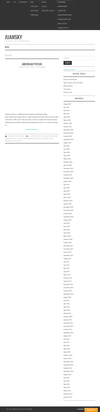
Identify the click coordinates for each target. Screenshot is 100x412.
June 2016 (67, 304)
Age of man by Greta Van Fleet (73, 83)
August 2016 (67, 297)
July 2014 (66, 378)
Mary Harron (25, 139)
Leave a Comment (41, 67)
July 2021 (66, 107)
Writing (44, 2)
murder (32, 139)
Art (15, 2)
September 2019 (68, 178)
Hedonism (7, 139)
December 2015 (68, 323)
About (8, 2)
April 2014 (67, 387)
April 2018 (67, 233)
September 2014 (68, 371)
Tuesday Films (62, 11)
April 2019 (67, 194)
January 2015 (68, 358)
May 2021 (67, 114)
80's (29, 136)
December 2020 (68, 130)
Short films (34, 6)
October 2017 (68, 252)
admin (32, 67)
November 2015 (68, 326)
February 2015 (68, 355)
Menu (7, 47)
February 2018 (68, 239)
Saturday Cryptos (63, 28)
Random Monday (62, 6)
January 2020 (68, 165)
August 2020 (67, 143)
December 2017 (68, 246)
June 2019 (67, 188)
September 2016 (68, 294)
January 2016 (68, 320)
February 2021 (68, 123)
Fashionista (82, 409)
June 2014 (67, 381)
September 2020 (68, 139)
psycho (51, 139)
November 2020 (68, 133)
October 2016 (68, 291)
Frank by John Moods (70, 79)
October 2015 (68, 329)
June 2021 (67, 110)
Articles (44, 6)
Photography (23, 2)
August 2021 (67, 104)
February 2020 (68, 162)
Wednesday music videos (65, 15)
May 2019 (67, 191)
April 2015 (67, 349)
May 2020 (67, 152)
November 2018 (68, 210)
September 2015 (68, 333)
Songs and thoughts (48, 11)
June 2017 (67, 265)
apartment (34, 136)
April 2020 (67, 155)
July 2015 (66, 339)
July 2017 (66, 262)
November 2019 (68, 172)
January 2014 (68, 397)
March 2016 (67, 313)
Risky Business (68, 86)
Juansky (13, 37)
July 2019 (66, 184)
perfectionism (45, 139)
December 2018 (68, 207)
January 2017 (68, 281)
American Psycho (32, 64)
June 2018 (67, 226)
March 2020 (67, 159)
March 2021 (67, 120)
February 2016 (68, 316)
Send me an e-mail (69, 69)
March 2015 (67, 352)
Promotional (34, 15)
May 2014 (67, 384)
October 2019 (68, 175)
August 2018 (67, 220)
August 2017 (67, 258)
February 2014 (68, 394)
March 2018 (67, 236)
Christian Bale (54, 136)
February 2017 (68, 278)
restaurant (8, 141)
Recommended (62, 2)
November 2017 (68, 249)
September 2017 (68, 255)
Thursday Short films (64, 19)
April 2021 (67, 117)
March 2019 (67, 197)
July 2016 (66, 300)
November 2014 (68, 365)
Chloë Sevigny (45, 136)
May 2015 (67, 345)
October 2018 (68, 213)
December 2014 (68, 362)
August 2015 (67, 336)
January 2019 (68, 204)
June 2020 (67, 149)
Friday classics (62, 24)
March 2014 (67, 390)
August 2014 (67, 374)
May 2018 (67, 229)
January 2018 (68, 242)
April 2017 (67, 271)
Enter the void (68, 92)
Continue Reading (32, 129)
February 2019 (68, 200)
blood (39, 136)
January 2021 (68, 126)
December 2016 (68, 284)
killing (19, 139)
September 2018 (68, 217)
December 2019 (68, 168)
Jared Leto (14, 139)
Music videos (34, 11)
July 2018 (66, 223)
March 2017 (67, 275)
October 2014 (68, 368)
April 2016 (67, 310)
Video (32, 2)
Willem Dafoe (18, 141)
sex (13, 141)
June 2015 (67, 342)
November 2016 (68, 287)
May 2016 (67, 307)
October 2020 (68, 136)
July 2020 (66, 146)
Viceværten (67, 89)
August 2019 (67, 181)
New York (37, 139)
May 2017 (67, 268)
